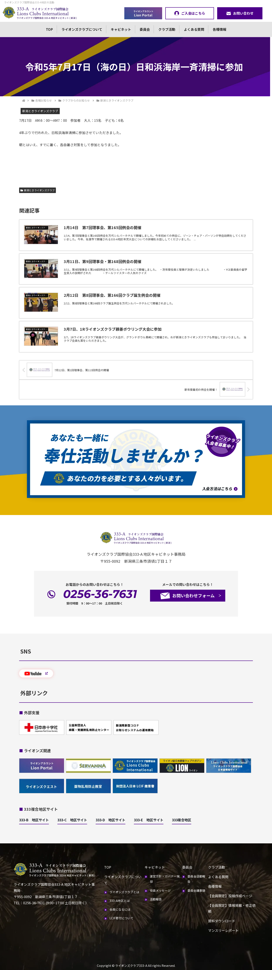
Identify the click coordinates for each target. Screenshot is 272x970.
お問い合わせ (240, 13)
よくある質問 (194, 29)
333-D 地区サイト (110, 819)
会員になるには (119, 909)
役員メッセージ (160, 890)
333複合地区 (181, 819)
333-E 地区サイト (148, 819)
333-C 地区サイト (72, 819)
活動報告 (156, 899)
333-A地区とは (119, 901)
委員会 (145, 29)
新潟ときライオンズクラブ (37, 190)
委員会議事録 (196, 890)
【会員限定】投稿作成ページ (230, 895)
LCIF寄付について (121, 918)
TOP (49, 29)
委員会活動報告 (196, 879)
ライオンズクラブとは (124, 892)
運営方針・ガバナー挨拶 (165, 879)
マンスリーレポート (223, 930)
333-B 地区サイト (34, 819)
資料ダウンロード (221, 920)
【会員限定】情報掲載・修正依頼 (232, 908)
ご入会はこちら (189, 13)
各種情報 (219, 29)
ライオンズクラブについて (81, 29)
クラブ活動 (166, 29)
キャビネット (121, 29)
